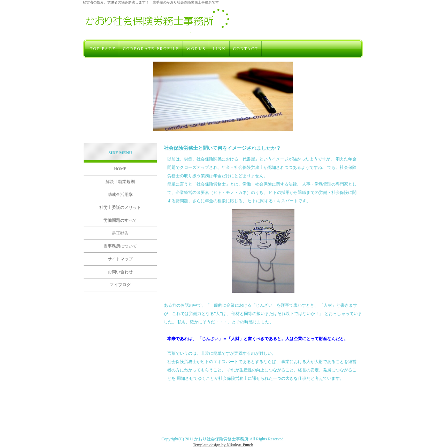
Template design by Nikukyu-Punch (223, 444)
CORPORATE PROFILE (151, 48)
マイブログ (120, 284)
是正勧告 (120, 233)
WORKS (196, 48)
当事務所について (120, 246)
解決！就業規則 (120, 181)
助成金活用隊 (120, 194)
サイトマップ (120, 259)
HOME (120, 168)
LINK (219, 48)
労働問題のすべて (120, 220)
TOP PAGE (103, 48)
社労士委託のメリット (120, 207)
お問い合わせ (120, 271)
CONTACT (246, 48)
